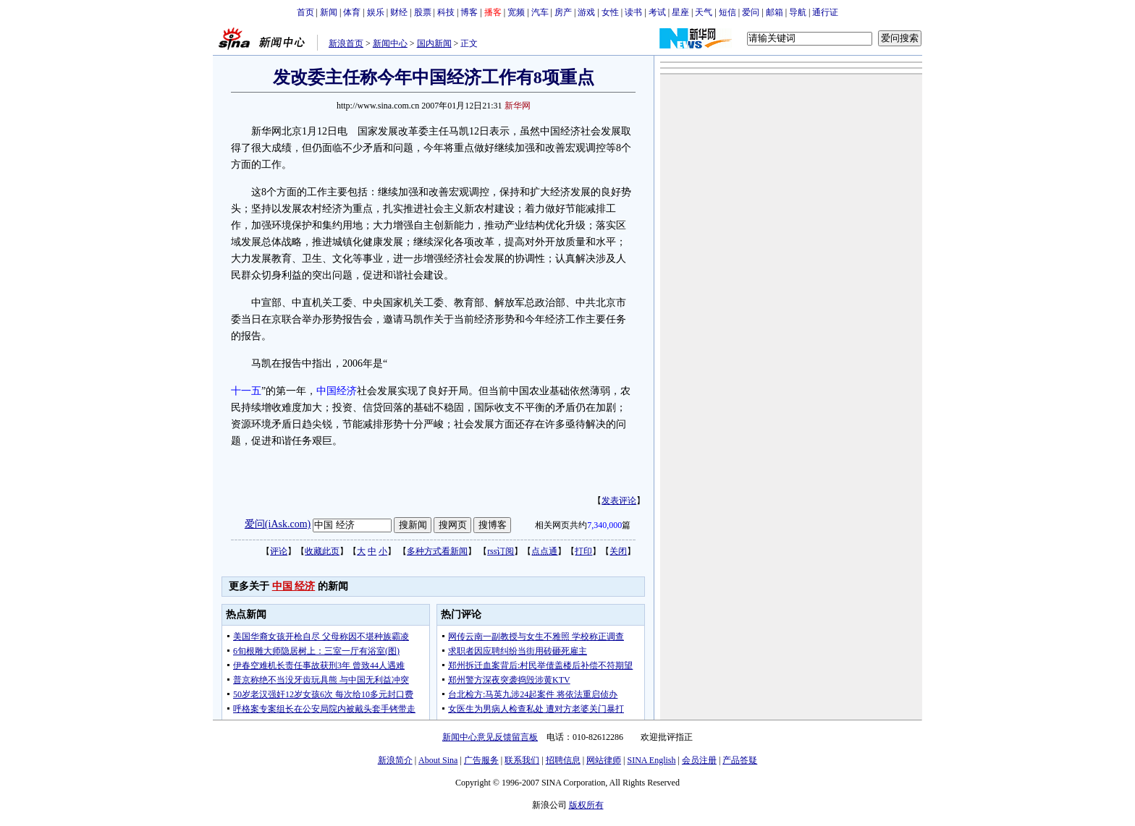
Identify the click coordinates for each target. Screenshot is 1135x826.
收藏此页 (322, 551)
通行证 (825, 12)
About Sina (437, 760)
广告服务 (481, 760)
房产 (563, 12)
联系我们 (522, 760)
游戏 (586, 12)
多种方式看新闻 (437, 551)
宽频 (516, 12)
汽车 (540, 12)
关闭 (618, 551)
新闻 (328, 12)
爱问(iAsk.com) (278, 524)
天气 (703, 12)
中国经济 (336, 391)
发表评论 (619, 500)
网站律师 (603, 760)
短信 (727, 12)
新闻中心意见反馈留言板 (490, 737)
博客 (469, 12)
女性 (610, 12)
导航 (797, 12)
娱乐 (375, 12)
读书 (633, 12)
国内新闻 (434, 43)
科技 (446, 12)
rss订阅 (500, 551)
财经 (399, 12)
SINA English (651, 760)
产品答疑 (739, 760)
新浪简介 (395, 760)
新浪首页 (346, 43)
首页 (305, 12)
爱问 (750, 12)
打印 (583, 551)
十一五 (246, 391)
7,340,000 (604, 525)
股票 (422, 12)
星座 (680, 12)
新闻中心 (390, 43)
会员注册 (699, 760)
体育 (351, 12)
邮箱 (774, 12)
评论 (278, 551)
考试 (657, 12)
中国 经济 (294, 586)
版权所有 (586, 805)
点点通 (544, 551)
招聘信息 (563, 760)
